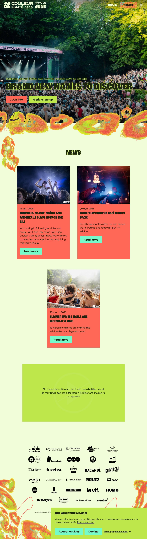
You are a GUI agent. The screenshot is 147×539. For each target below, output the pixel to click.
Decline (93, 531)
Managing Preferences (116, 531)
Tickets (128, 5)
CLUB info (16, 99)
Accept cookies (69, 531)
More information (85, 522)
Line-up (112, 5)
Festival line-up (42, 99)
